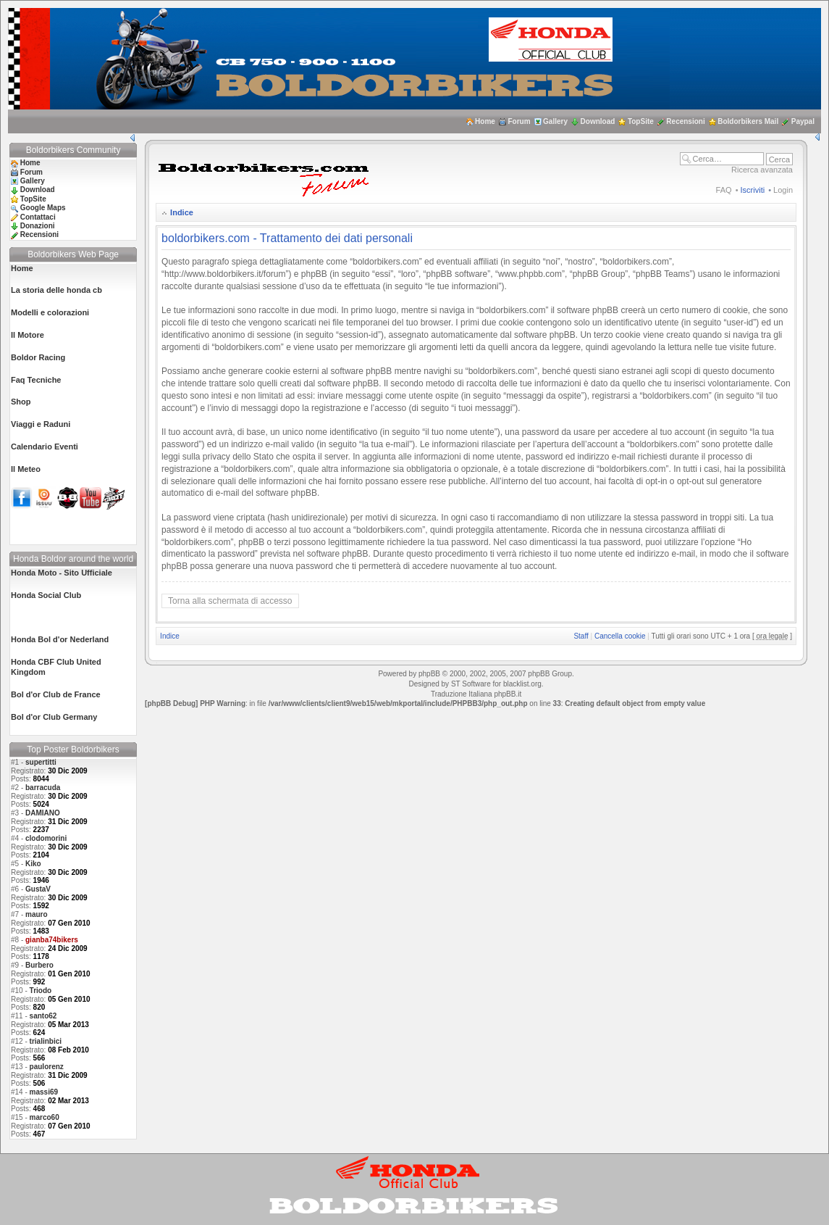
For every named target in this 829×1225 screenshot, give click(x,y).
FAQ (724, 190)
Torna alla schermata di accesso (230, 601)
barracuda (42, 788)
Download (598, 121)
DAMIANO (42, 813)
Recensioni (685, 121)
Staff (580, 636)
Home (485, 121)
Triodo (41, 990)
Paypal (803, 121)
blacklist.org (522, 684)
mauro (36, 914)
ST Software (471, 684)
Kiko (33, 864)
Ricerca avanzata (762, 169)
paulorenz (47, 1067)
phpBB (429, 674)
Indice (181, 212)
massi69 (44, 1092)
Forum (519, 121)
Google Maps (43, 208)
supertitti (40, 762)
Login (783, 190)
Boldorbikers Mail (748, 121)
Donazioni (37, 226)
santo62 (43, 1016)
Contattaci (38, 217)
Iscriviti (753, 190)
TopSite (641, 121)
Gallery (555, 121)
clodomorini (46, 838)
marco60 (44, 1117)
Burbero (39, 965)
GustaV (38, 889)
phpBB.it (507, 694)
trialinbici (46, 1041)
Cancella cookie (620, 636)
